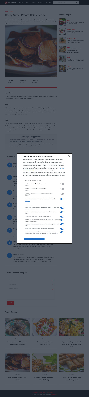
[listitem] (44, 180)
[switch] (62, 184)
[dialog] (44, 198)
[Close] (69, 156)
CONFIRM (34, 239)
